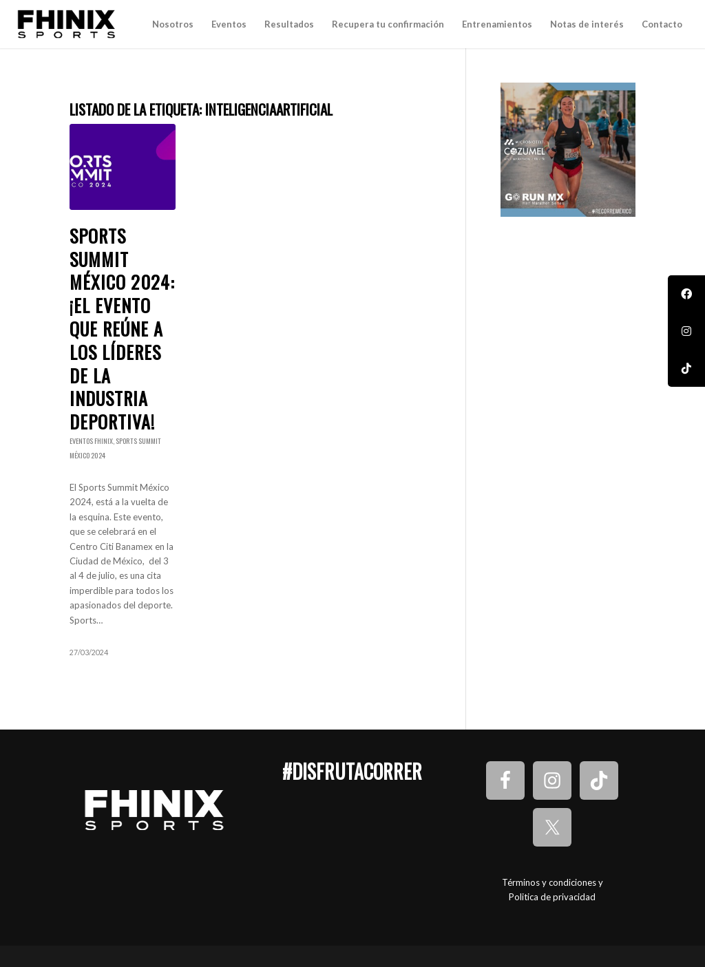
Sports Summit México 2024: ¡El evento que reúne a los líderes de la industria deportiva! (122, 328)
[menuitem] (172, 24)
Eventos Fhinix (91, 441)
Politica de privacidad (552, 896)
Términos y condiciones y (552, 882)
